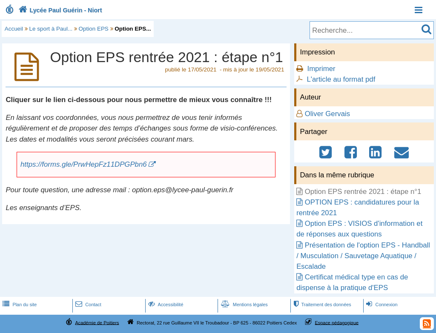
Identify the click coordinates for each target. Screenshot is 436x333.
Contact (87, 304)
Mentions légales (243, 304)
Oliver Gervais (327, 114)
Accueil (14, 29)
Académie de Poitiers (97, 322)
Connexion (380, 304)
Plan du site (19, 304)
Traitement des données (321, 304)
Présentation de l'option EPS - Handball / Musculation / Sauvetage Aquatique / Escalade (363, 255)
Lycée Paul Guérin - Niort (59, 10)
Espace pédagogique (337, 322)
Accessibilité (165, 304)
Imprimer (321, 69)
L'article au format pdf (341, 79)
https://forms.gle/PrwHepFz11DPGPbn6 (83, 164)
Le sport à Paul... (51, 29)
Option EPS (94, 29)
